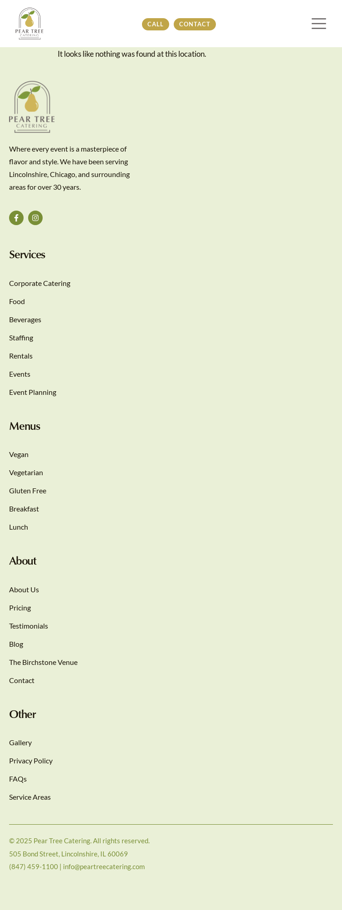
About (22, 560)
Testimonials (28, 625)
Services (27, 254)
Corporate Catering (39, 283)
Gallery (20, 742)
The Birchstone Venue (43, 662)
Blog (16, 643)
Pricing (20, 607)
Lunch (18, 526)
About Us (24, 589)
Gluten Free (27, 490)
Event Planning (32, 392)
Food (17, 301)
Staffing (21, 337)
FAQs (18, 778)
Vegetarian (26, 472)
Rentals (21, 355)
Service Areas (30, 796)
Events (19, 373)
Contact (21, 680)
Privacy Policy (31, 760)
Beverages (25, 319)
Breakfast (24, 508)
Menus (24, 425)
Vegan (19, 454)
